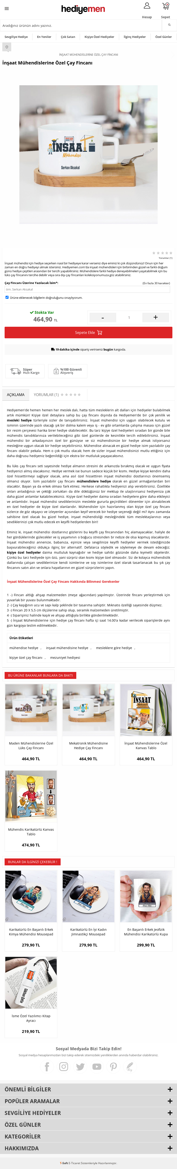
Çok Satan (68, 37)
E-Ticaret (74, 1163)
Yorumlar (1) (165, 257)
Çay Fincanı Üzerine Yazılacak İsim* (31, 283)
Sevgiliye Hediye (16, 37)
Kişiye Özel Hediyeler (99, 37)
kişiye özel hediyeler (24, 552)
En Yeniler (44, 37)
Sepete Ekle (88, 332)
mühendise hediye (23, 648)
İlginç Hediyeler (135, 37)
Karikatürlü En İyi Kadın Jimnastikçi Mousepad (88, 931)
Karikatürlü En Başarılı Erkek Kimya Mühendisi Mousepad (31, 931)
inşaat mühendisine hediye (67, 648)
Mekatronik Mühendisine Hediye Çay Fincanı (88, 745)
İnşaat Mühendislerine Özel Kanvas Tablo (145, 745)
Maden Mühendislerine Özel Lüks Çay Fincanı (31, 745)
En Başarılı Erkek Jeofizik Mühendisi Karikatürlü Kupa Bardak (146, 932)
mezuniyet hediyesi (65, 657)
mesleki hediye (19, 420)
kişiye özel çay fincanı (25, 657)
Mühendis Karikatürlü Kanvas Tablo (31, 831)
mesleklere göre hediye (114, 648)
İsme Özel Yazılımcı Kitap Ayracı (31, 1018)
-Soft (64, 1163)
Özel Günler (163, 37)
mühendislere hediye (94, 481)
